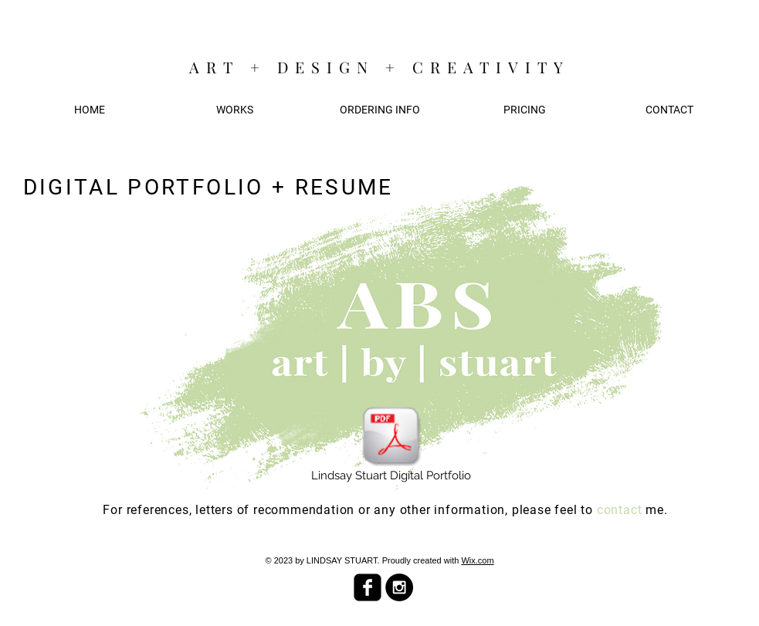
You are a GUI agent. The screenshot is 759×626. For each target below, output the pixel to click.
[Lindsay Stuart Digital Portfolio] (391, 444)
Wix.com (477, 560)
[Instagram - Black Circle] (399, 587)
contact (621, 509)
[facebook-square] (367, 587)
